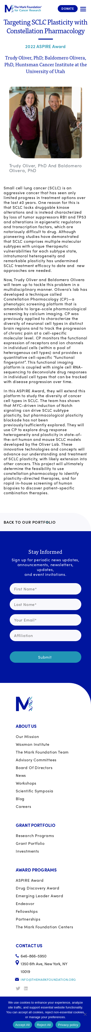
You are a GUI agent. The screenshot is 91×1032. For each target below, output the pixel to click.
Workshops (26, 783)
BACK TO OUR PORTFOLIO (30, 522)
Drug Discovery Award (37, 888)
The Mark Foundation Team (42, 752)
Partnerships (28, 919)
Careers (23, 806)
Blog (20, 798)
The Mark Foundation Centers (44, 927)
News (21, 775)
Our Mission (27, 736)
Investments (27, 851)
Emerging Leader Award (39, 895)
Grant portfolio (30, 843)
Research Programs (35, 835)
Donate (67, 8)
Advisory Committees (36, 760)
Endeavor (25, 903)
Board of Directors (34, 767)
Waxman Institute (33, 744)
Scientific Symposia (34, 791)
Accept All (22, 1025)
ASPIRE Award (30, 880)
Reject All (44, 1025)
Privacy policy (68, 1025)
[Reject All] (85, 1014)
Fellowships (27, 911)
